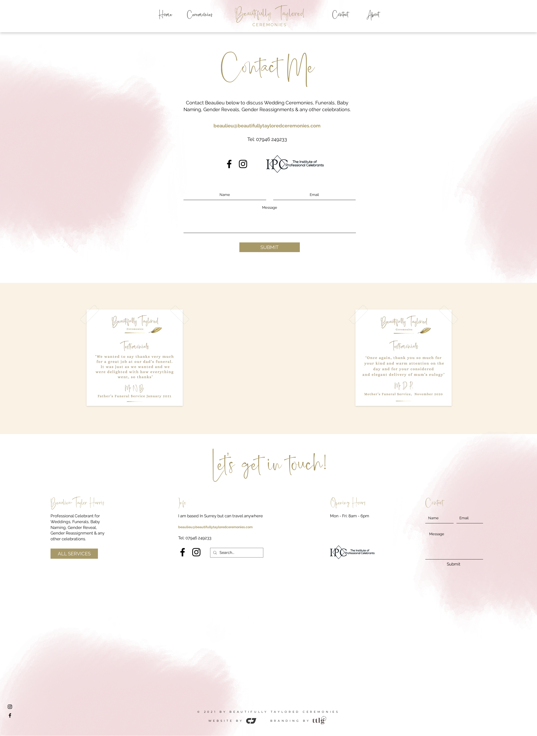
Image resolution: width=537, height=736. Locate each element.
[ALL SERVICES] (74, 554)
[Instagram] (243, 164)
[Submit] (453, 564)
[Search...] (236, 552)
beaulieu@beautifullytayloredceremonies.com (267, 126)
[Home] (165, 15)
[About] (372, 15)
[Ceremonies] (200, 15)
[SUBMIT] (269, 247)
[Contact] (340, 15)
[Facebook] (229, 164)
